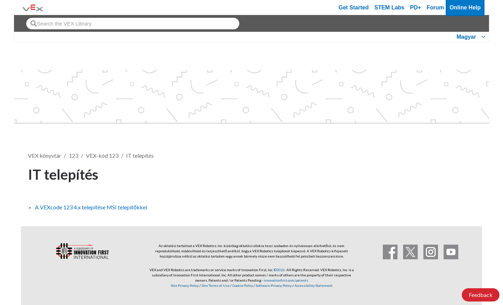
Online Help (465, 7)
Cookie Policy (242, 285)
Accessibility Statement (313, 285)
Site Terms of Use (215, 285)
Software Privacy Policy (274, 285)
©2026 (279, 270)
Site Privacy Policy (185, 285)
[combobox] (132, 23)
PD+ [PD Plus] (415, 7)
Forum (435, 7)
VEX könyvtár (44, 155)
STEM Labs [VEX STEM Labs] (389, 7)
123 (73, 155)
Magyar (466, 37)
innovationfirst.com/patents (286, 280)
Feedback (481, 294)
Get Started (353, 7)
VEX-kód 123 (102, 155)
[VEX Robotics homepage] (33, 7)
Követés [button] (455, 173)
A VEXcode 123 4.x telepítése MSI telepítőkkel (91, 207)
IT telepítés (140, 155)
